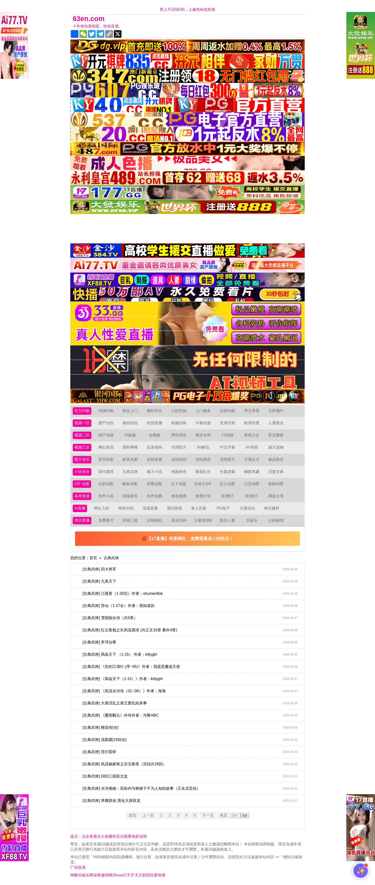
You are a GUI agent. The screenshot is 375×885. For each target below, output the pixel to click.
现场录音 (130, 496)
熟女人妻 (227, 520)
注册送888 (203, 520)
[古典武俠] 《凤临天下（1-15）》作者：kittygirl (190, 679)
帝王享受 (251, 411)
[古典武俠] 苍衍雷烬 (190, 752)
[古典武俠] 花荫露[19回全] (190, 740)
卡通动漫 (203, 423)
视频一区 (82, 423)
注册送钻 (247, 508)
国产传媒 (106, 435)
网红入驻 (101, 508)
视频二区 (82, 435)
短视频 (154, 435)
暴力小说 (154, 472)
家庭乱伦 (203, 472)
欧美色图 (130, 459)
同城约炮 (106, 411)
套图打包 (203, 496)
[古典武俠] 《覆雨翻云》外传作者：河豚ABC (190, 715)
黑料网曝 (130, 447)
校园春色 (179, 472)
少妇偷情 (276, 520)
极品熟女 (276, 459)
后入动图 (227, 484)
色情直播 (154, 423)
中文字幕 (227, 447)
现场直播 (150, 508)
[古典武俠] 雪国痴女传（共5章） (190, 618)
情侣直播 (82, 520)
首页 (93, 558)
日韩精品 (154, 520)
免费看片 (106, 520)
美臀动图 (154, 484)
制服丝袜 (179, 423)
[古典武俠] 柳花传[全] (190, 728)
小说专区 (82, 472)
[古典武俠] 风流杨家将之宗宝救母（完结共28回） (190, 764)
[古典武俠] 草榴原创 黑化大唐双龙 (190, 801)
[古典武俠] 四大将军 (190, 569)
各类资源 (82, 496)
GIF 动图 (81, 484)
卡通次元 (251, 459)
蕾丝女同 (203, 435)
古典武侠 (130, 472)
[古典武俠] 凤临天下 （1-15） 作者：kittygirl (190, 654)
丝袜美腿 (154, 459)
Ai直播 (79, 508)
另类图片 (227, 459)
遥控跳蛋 (174, 508)
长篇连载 (227, 472)
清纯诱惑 (203, 459)
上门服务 (203, 411)
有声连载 (154, 496)
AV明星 (251, 447)
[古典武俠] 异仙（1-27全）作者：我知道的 (190, 606)
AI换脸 (130, 435)
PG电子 (223, 508)
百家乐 (252, 520)
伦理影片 (179, 447)
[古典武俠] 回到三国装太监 (190, 776)
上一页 (148, 815)
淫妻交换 (276, 472)
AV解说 (203, 447)
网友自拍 (126, 508)
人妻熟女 (276, 423)
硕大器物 (276, 447)
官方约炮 (82, 411)
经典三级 (130, 520)
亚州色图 (106, 459)
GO (244, 815)
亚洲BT (227, 496)
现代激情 (106, 472)
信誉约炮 (227, 411)
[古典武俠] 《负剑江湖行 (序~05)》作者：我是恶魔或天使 (190, 667)
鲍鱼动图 (130, 484)
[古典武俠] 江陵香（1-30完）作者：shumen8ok (190, 594)
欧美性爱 (251, 423)
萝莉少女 (251, 435)
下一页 (208, 815)
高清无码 (179, 520)
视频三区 (82, 447)
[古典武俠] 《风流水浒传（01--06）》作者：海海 (190, 691)
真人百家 (198, 508)
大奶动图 (105, 484)
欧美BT (251, 496)
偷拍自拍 (130, 423)
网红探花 (106, 447)
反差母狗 (154, 447)
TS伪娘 (227, 435)
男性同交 (179, 435)
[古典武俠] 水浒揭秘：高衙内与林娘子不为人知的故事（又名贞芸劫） (190, 788)
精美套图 (179, 496)
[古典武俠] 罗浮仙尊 (190, 642)
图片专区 (82, 459)
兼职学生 (154, 411)
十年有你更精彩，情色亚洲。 (97, 26)
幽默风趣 (251, 472)
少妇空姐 (179, 411)
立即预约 (276, 411)
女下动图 (178, 484)
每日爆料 (271, 508)
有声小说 (106, 496)
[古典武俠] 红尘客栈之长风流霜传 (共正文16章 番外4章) (190, 630)
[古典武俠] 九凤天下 (190, 581)
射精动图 (275, 484)
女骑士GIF (203, 484)
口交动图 (251, 484)
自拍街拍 (179, 459)
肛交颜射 (276, 435)
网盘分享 (276, 496)
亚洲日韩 (227, 423)
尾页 (223, 815)
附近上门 (130, 411)
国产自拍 (106, 423)
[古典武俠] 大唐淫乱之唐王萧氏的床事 (190, 703)
